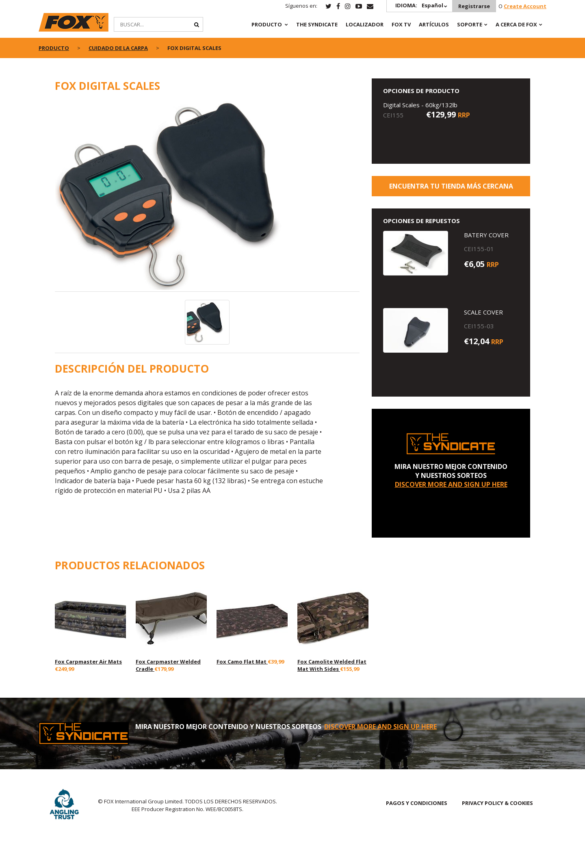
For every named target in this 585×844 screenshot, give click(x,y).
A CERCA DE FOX (516, 24)
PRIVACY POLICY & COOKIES (497, 803)
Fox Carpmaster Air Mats (88, 661)
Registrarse (474, 6)
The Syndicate (317, 24)
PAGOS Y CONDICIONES (416, 803)
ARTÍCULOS (434, 24)
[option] (207, 196)
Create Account (525, 6)
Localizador (365, 24)
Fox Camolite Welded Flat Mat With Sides (331, 665)
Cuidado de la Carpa (118, 48)
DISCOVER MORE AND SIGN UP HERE (451, 484)
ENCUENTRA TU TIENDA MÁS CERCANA (451, 186)
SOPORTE (469, 24)
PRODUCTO (266, 24)
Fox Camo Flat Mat (242, 661)
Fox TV (401, 24)
